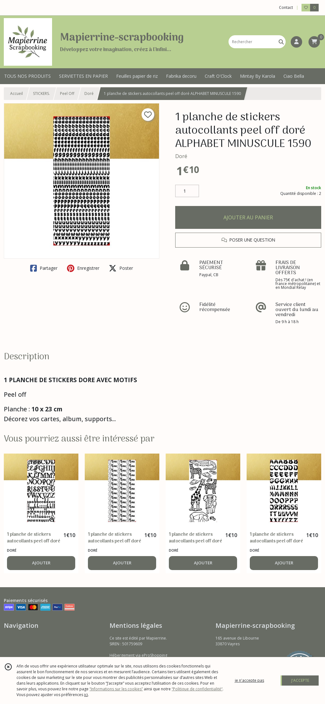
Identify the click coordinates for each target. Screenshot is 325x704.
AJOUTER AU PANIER (248, 217)
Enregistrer (83, 268)
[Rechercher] (281, 42)
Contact (286, 7)
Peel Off (67, 93)
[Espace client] (296, 42)
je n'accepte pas (249, 680)
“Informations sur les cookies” (116, 689)
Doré (89, 93)
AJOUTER (41, 563)
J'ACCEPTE (300, 680)
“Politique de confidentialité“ (197, 689)
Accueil (16, 93)
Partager (43, 268)
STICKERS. (41, 93)
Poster (121, 268)
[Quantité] (187, 191)
